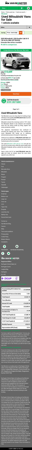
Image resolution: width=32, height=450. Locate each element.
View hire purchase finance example (9, 79)
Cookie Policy (4, 236)
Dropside (3, 209)
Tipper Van (4, 207)
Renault (3, 179)
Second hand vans (6, 217)
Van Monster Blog (6, 223)
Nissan (3, 174)
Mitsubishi (4, 171)
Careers (3, 226)
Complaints (4, 242)
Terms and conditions (7, 231)
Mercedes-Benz (5, 169)
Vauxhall (3, 184)
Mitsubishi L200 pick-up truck (15, 143)
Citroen (3, 164)
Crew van (3, 201)
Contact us (4, 221)
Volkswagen (4, 187)
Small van (4, 194)
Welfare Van (4, 214)
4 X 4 (2, 204)
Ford (2, 166)
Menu (3, 8)
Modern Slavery (5, 239)
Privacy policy (5, 234)
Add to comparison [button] (9, 45)
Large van (4, 199)
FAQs (2, 229)
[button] (16, 94)
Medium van (4, 196)
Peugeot (3, 177)
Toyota (3, 182)
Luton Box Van (5, 212)
